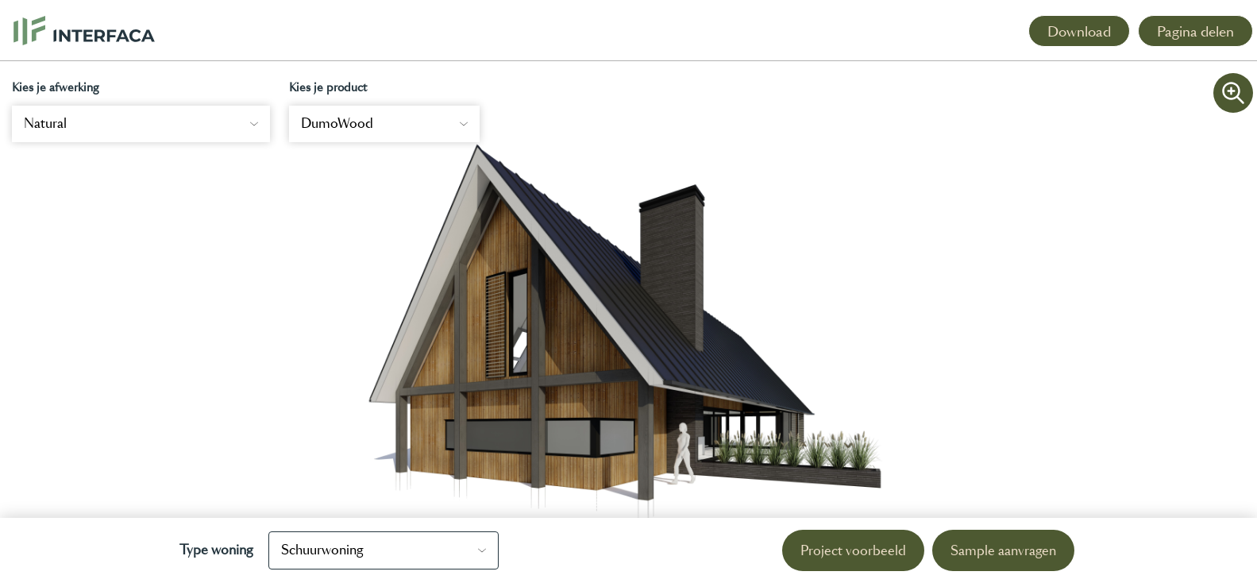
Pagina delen (1195, 31)
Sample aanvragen (1003, 551)
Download (1079, 31)
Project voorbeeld (853, 551)
